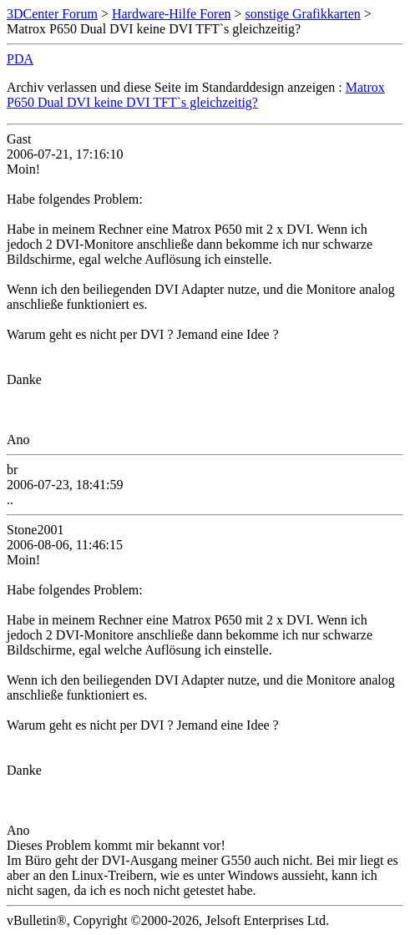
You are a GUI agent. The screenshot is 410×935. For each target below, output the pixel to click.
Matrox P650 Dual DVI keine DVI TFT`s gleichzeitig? (196, 94)
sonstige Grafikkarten (303, 14)
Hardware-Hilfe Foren (171, 14)
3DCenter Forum (52, 14)
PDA (20, 59)
